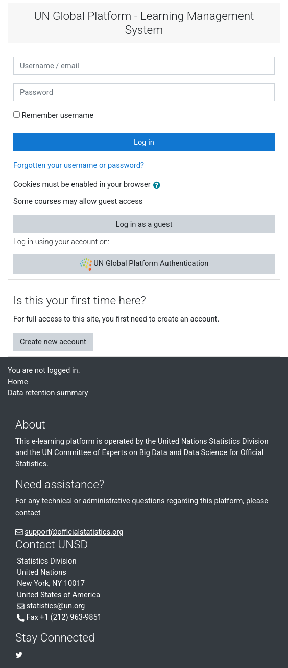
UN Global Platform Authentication (144, 264)
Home (18, 381)
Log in (144, 142)
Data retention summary (48, 392)
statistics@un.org (56, 605)
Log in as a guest (144, 224)
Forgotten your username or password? (78, 165)
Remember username (57, 115)
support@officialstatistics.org (74, 532)
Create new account (53, 341)
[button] (158, 185)
